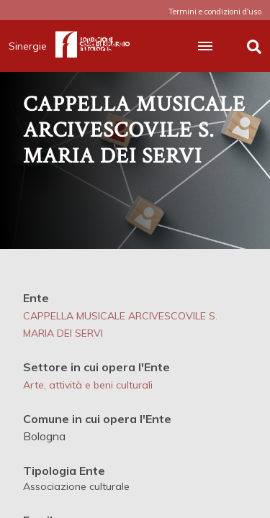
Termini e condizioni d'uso (214, 11)
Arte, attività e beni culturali (88, 384)
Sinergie (32, 46)
